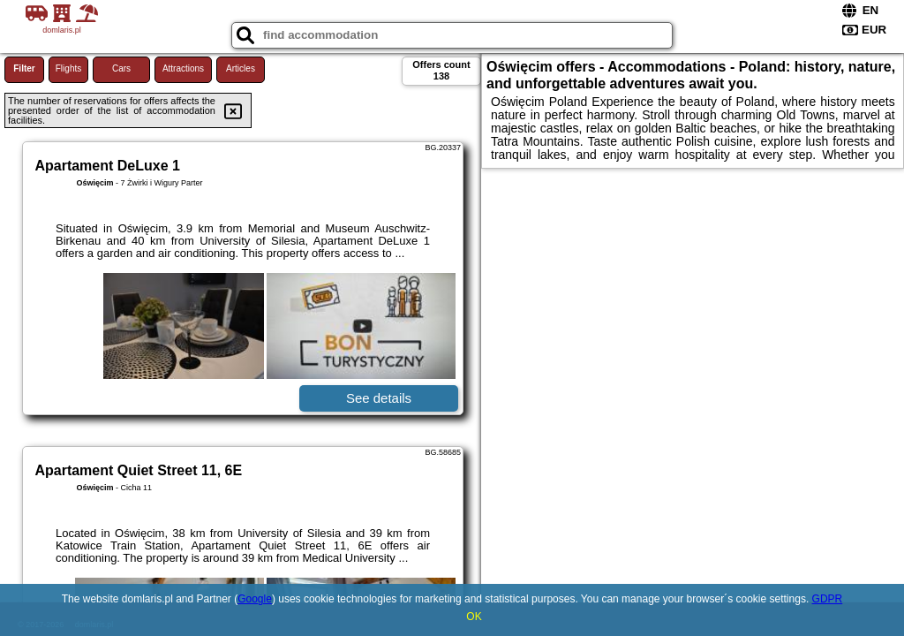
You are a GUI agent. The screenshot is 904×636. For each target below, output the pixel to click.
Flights (68, 68)
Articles (240, 68)
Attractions (183, 68)
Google (254, 599)
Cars (121, 68)
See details (378, 397)
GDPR (827, 599)
